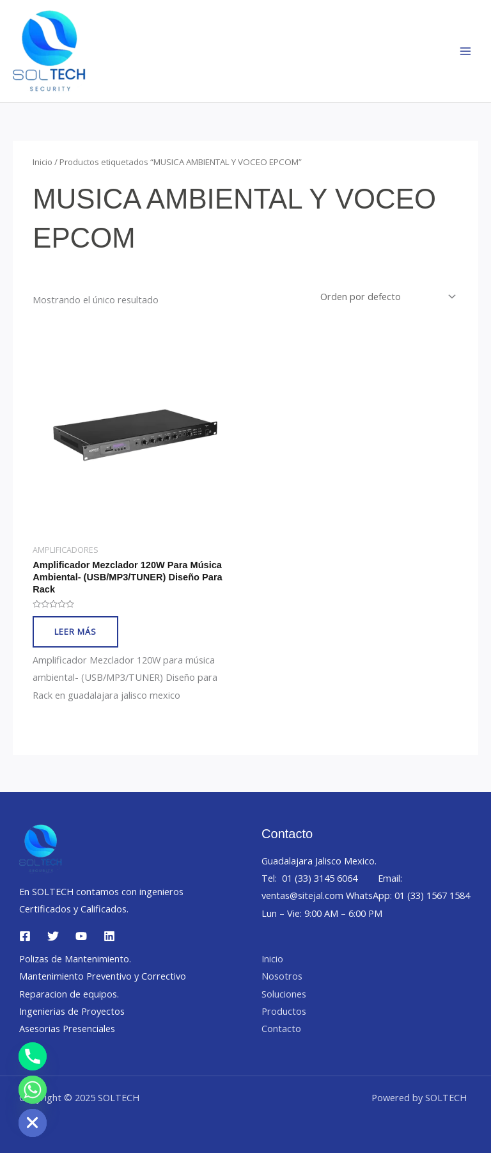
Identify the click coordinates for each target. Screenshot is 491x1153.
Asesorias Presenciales (67, 1028)
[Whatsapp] (33, 1090)
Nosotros (281, 975)
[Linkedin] (109, 936)
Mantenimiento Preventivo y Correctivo (102, 975)
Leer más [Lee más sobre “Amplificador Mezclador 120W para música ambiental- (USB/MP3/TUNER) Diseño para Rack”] (75, 631)
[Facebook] (25, 936)
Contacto (281, 1028)
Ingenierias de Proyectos (72, 1011)
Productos (283, 1011)
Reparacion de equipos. (69, 993)
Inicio (42, 162)
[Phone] (33, 1056)
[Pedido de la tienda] (386, 296)
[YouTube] (81, 936)
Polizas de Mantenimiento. (75, 958)
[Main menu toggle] (465, 51)
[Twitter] (53, 936)
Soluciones (283, 993)
